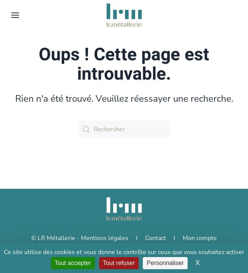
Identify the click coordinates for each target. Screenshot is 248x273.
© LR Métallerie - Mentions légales (79, 238)
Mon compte (200, 238)
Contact (155, 238)
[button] (15, 15)
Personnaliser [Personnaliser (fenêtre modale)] (165, 263)
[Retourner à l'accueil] (124, 15)
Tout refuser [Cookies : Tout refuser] (119, 263)
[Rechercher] (124, 129)
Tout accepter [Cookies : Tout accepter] (73, 263)
